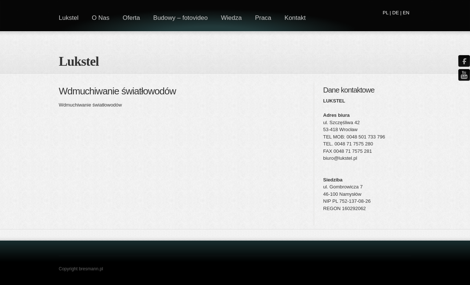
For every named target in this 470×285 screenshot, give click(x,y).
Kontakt (295, 17)
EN (406, 12)
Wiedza (231, 17)
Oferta (131, 17)
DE (395, 12)
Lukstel (79, 61)
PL (385, 12)
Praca (263, 17)
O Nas (100, 17)
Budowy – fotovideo (180, 17)
